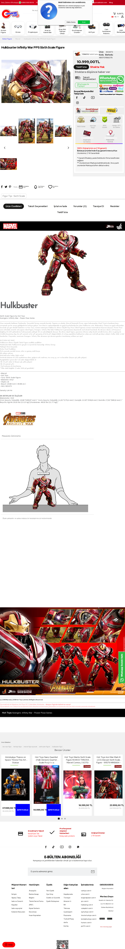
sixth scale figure (44, 731)
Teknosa (67, 892)
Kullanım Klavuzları (18, 896)
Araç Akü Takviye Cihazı (62, 28)
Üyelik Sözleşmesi (52, 886)
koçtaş (66, 910)
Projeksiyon (33, 28)
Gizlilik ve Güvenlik (53, 882)
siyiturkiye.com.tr (87, 896)
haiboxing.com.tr (87, 889)
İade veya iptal (17, 892)
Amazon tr (67, 885)
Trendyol (67, 882)
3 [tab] (65, 803)
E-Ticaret (56, 946)
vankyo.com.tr (86, 875)
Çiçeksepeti (68, 896)
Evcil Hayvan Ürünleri (77, 28)
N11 (65, 889)
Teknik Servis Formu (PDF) (36, 887)
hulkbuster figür (57, 731)
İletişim (14, 878)
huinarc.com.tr (86, 907)
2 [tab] (62, 803)
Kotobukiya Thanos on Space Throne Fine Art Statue (15, 744)
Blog (111, 3)
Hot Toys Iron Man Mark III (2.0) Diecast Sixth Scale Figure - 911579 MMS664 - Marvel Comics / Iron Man (108, 744)
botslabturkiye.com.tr (88, 903)
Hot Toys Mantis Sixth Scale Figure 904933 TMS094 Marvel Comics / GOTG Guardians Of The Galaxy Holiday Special (77, 744)
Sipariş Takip (16, 882)
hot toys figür (17, 731)
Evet (83, 22)
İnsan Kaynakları (35, 900)
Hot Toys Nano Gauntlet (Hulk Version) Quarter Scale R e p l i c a (46, 744)
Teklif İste (81, 67)
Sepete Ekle (22, 794)
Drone (18, 28)
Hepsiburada (68, 878)
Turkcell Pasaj (69, 903)
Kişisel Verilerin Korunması (34, 894)
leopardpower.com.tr (88, 882)
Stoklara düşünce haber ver (92, 72)
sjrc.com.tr (84, 886)
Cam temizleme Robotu (106, 28)
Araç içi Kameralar (47, 28)
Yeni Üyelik (50, 875)
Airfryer (91, 28)
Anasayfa (32, 875)
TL (118, 13)
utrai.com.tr (85, 878)
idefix (66, 907)
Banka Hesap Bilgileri (34, 880)
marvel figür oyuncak (30, 731)
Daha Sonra (71, 22)
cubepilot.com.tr (87, 893)
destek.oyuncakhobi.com (97, 3)
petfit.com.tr (85, 910)
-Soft (50, 946)
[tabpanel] (15, 770)
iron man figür (6, 731)
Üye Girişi (49, 878)
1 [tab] (59, 803)
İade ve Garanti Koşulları (17, 887)
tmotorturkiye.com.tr (88, 900)
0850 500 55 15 (26, 3)
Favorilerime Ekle (53, 154)
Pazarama (67, 900)
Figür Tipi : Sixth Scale (14, 180)
